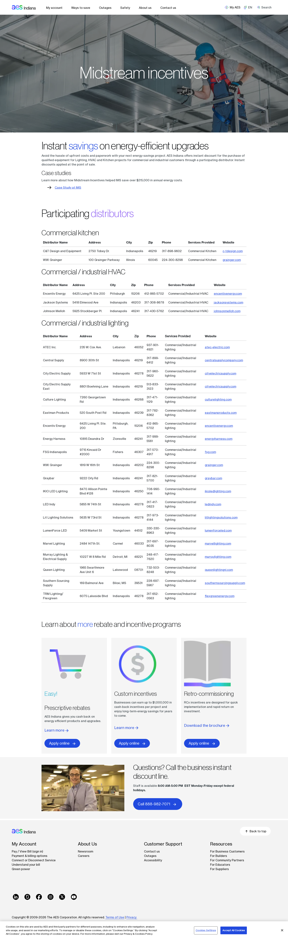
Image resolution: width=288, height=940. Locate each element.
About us (145, 8)
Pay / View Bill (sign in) (27, 851)
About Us (87, 844)
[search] (265, 7)
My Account (24, 844)
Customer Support (163, 844)
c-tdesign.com (233, 251)
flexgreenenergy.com (219, 596)
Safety (125, 8)
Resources (221, 844)
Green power (21, 869)
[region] (144, 930)
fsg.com (210, 452)
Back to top (255, 831)
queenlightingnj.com (219, 570)
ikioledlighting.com (218, 491)
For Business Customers (227, 851)
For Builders (218, 856)
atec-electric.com (217, 347)
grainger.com (232, 260)
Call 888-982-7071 (158, 803)
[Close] (282, 930)
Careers (83, 856)
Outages (105, 8)
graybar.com (213, 478)
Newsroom (85, 851)
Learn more (56, 730)
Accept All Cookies (233, 930)
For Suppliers (219, 869)
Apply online (62, 743)
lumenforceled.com (218, 530)
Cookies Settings (206, 930)
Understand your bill (26, 864)
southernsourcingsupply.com (225, 583)
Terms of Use (114, 917)
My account (54, 8)
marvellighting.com (218, 543)
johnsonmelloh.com (227, 311)
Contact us (168, 8)
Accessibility (153, 860)
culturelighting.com (218, 399)
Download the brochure (206, 725)
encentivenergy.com (228, 293)
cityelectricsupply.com (220, 373)
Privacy (131, 917)
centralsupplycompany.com (224, 360)
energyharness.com (218, 439)
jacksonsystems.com (228, 302)
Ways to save (80, 8)
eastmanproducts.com (221, 412)
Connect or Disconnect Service (34, 860)
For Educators (220, 864)
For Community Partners (227, 860)
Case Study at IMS (68, 187)
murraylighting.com (218, 557)
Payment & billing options (29, 856)
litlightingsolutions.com (221, 517)
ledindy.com (213, 504)
